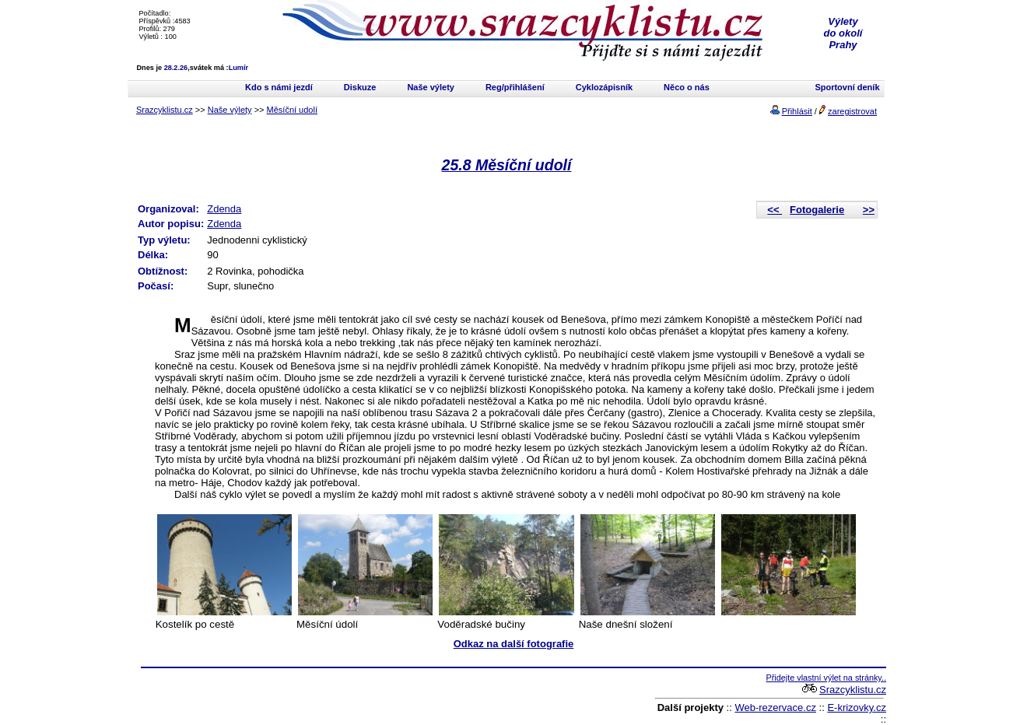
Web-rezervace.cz (775, 707)
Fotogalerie (817, 209)
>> (869, 209)
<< (774, 209)
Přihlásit (797, 111)
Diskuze (360, 87)
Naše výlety (430, 87)
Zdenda (224, 209)
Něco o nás (687, 87)
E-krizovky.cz (856, 707)
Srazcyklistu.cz (164, 109)
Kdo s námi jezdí (279, 87)
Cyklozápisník (604, 87)
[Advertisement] (323, 696)
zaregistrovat (852, 111)
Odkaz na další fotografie (514, 644)
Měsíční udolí (292, 109)
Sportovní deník (847, 87)
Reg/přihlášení (515, 87)
